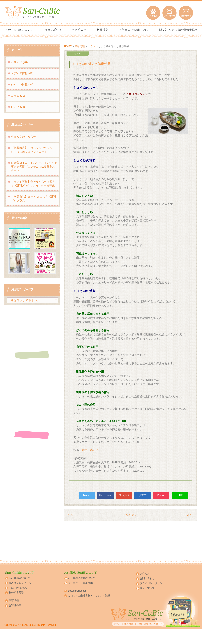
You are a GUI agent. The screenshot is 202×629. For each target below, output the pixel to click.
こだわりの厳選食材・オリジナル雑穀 (89, 595)
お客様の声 (15, 605)
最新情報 (80, 46)
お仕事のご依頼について (81, 578)
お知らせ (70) (19, 62)
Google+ (124, 495)
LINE (180, 495)
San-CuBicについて (19, 578)
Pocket (161, 495)
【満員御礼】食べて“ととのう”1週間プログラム (33, 198)
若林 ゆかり (90, 450)
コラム (91, 46)
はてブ (142, 495)
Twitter (87, 495)
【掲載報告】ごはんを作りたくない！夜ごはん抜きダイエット (31, 149)
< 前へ (69, 514)
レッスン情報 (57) (22, 84)
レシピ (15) (18, 106)
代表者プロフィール (20, 582)
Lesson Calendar (77, 590)
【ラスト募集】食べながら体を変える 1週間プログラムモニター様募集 (33, 183)
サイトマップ (147, 588)
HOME (68, 46)
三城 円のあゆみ (18, 587)
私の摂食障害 (16, 592)
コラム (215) (19, 95)
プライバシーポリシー (152, 583)
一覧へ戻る (130, 514)
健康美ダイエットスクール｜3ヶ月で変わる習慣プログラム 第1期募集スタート (34, 166)
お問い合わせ (147, 578)
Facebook (105, 495)
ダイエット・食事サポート (83, 582)
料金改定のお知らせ (23, 136)
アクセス (145, 573)
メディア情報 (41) (22, 73)
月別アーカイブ (22, 289)
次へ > (191, 514)
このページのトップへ (180, 617)
